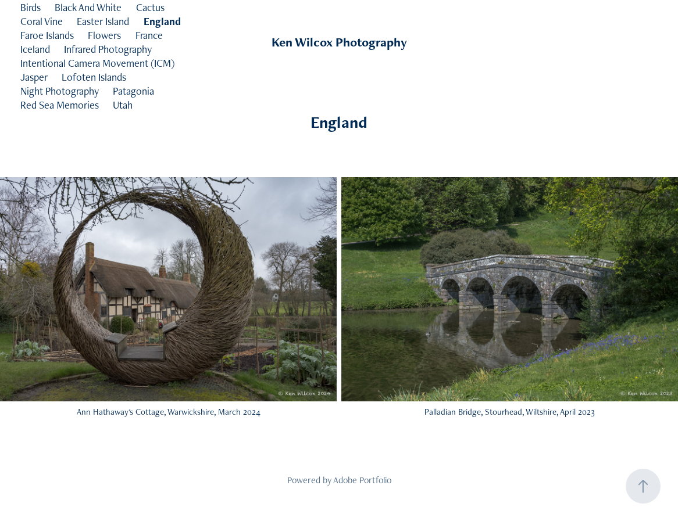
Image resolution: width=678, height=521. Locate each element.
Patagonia (133, 91)
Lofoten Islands (94, 77)
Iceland (35, 49)
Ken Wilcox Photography (339, 42)
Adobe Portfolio (362, 480)
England (162, 21)
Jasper (34, 77)
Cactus (150, 7)
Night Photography (59, 91)
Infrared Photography (108, 49)
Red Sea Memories (59, 105)
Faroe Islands (47, 35)
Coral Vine (41, 21)
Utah (123, 105)
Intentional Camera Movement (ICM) (97, 63)
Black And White (88, 7)
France (149, 35)
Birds (30, 7)
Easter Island (103, 21)
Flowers (104, 35)
